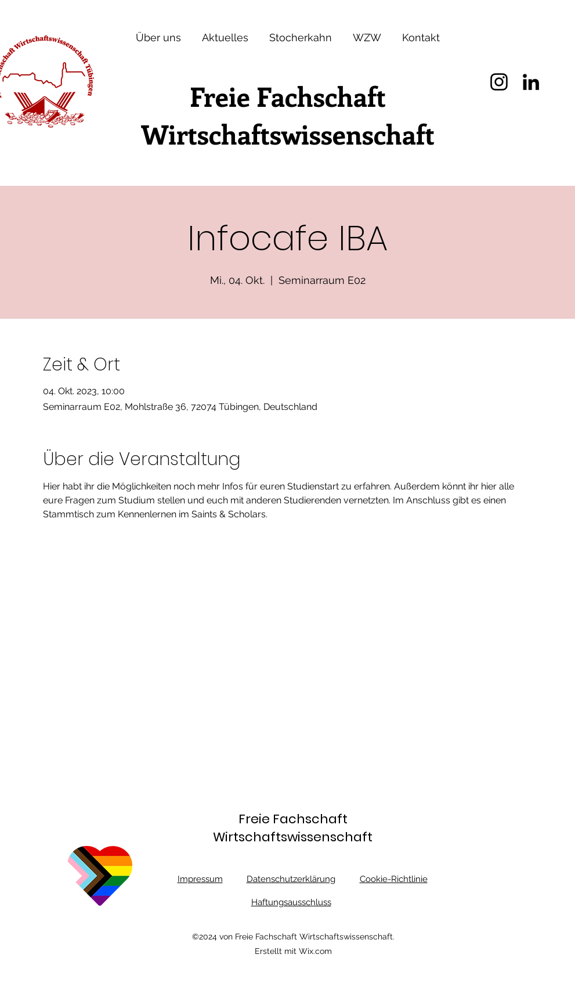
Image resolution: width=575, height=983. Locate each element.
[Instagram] (499, 81)
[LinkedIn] (531, 81)
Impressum (200, 879)
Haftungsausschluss (291, 902)
